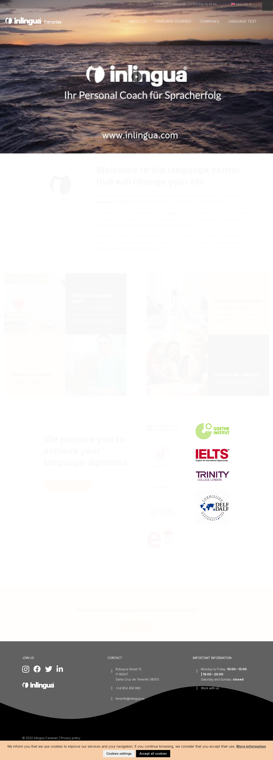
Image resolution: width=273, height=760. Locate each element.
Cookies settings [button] (119, 753)
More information (251, 746)
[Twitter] (48, 669)
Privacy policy (70, 738)
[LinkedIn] (60, 669)
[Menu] (267, 5)
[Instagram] (25, 669)
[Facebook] (37, 669)
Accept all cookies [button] (153, 753)
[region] (136, 76)
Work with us (210, 688)
